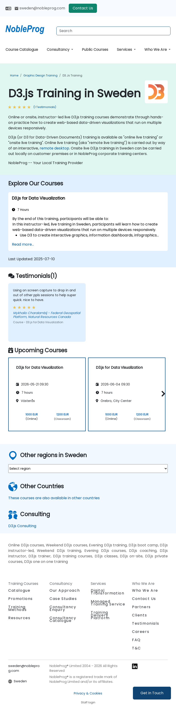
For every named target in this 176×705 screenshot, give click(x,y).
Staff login (88, 702)
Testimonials (145, 623)
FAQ (136, 640)
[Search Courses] (113, 31)
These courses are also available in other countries (54, 498)
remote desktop (54, 148)
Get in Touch (151, 693)
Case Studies (63, 598)
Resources (19, 618)
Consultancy (58, 49)
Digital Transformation (107, 592)
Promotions (20, 598)
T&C (136, 648)
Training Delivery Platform (100, 615)
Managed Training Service (108, 603)
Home (14, 75)
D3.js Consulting (22, 526)
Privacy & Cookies (88, 693)
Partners (141, 607)
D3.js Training (72, 75)
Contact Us (83, 8)
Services (125, 49)
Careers (140, 631)
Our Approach (65, 590)
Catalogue (19, 590)
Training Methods (17, 608)
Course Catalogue (22, 49)
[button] (162, 393)
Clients (139, 615)
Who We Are (156, 49)
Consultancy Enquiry (63, 608)
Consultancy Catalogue (63, 619)
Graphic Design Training (40, 75)
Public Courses (95, 49)
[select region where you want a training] (88, 468)
